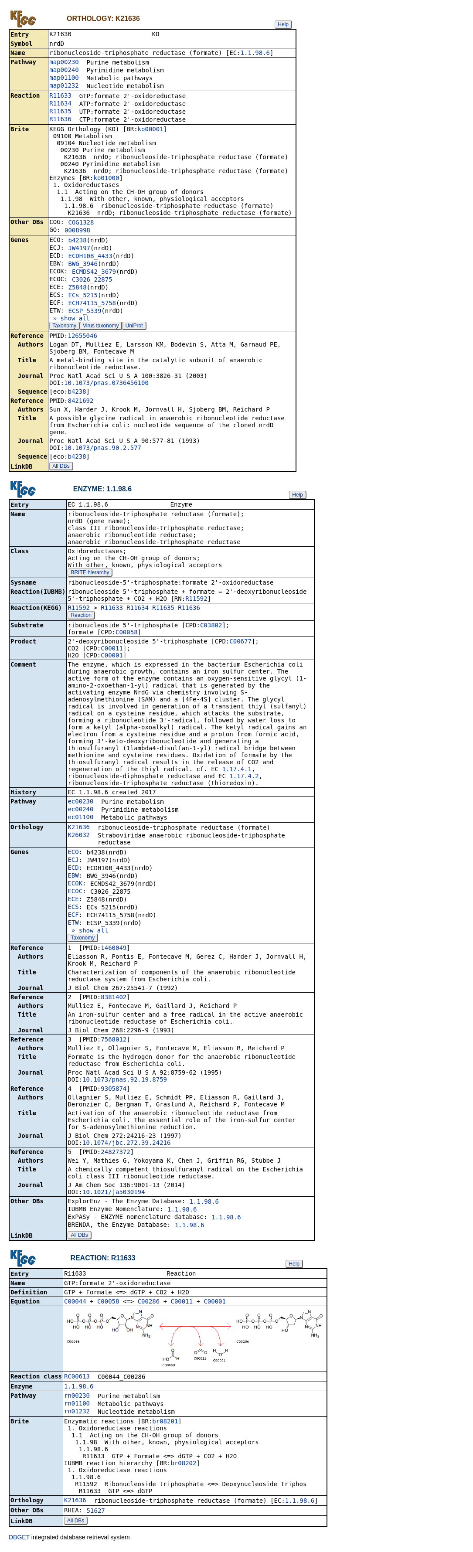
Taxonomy (64, 326)
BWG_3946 (82, 264)
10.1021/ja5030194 (113, 1193)
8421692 (80, 401)
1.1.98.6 (255, 53)
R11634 (60, 104)
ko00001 (150, 129)
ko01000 (106, 178)
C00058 (127, 633)
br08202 (183, 1465)
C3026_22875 (92, 280)
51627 (96, 1513)
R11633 (60, 96)
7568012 (113, 1041)
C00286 (149, 1303)
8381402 (113, 998)
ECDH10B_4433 (90, 256)
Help (283, 24)
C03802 (211, 626)
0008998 (77, 231)
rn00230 (77, 1398)
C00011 (112, 650)
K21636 (79, 828)
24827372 (115, 1153)
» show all (69, 319)
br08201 (165, 1423)
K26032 (79, 836)
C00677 (240, 643)
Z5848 (77, 288)
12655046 (82, 336)
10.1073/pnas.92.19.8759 (124, 1081)
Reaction (81, 617)
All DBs (60, 467)
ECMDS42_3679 (94, 272)
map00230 (63, 62)
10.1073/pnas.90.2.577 (102, 448)
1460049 (113, 949)
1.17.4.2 (244, 777)
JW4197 (79, 248)
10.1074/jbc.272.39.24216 (126, 1144)
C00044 (75, 1303)
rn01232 (77, 1413)
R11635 (60, 112)
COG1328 (81, 223)
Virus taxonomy (101, 326)
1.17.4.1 (236, 770)
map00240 (63, 70)
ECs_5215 (82, 296)
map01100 (63, 78)
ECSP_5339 (84, 311)
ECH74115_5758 (92, 303)
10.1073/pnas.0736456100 (106, 383)
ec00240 (80, 810)
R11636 (60, 119)
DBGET (19, 1539)
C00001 (112, 656)
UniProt (134, 326)
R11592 (196, 600)
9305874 (113, 1090)
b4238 (77, 241)
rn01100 (77, 1405)
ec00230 (80, 803)
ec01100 (80, 818)
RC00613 (77, 1378)
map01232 (63, 86)
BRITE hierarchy (90, 574)
